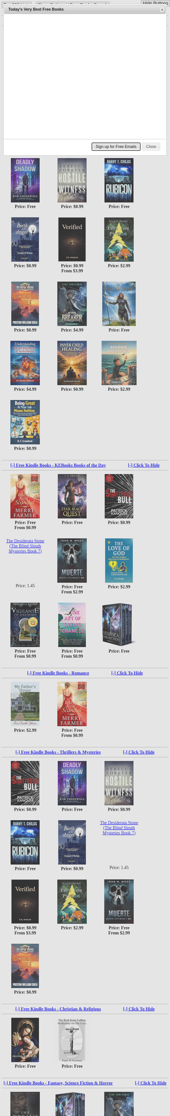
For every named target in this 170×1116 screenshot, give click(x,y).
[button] (162, 9)
